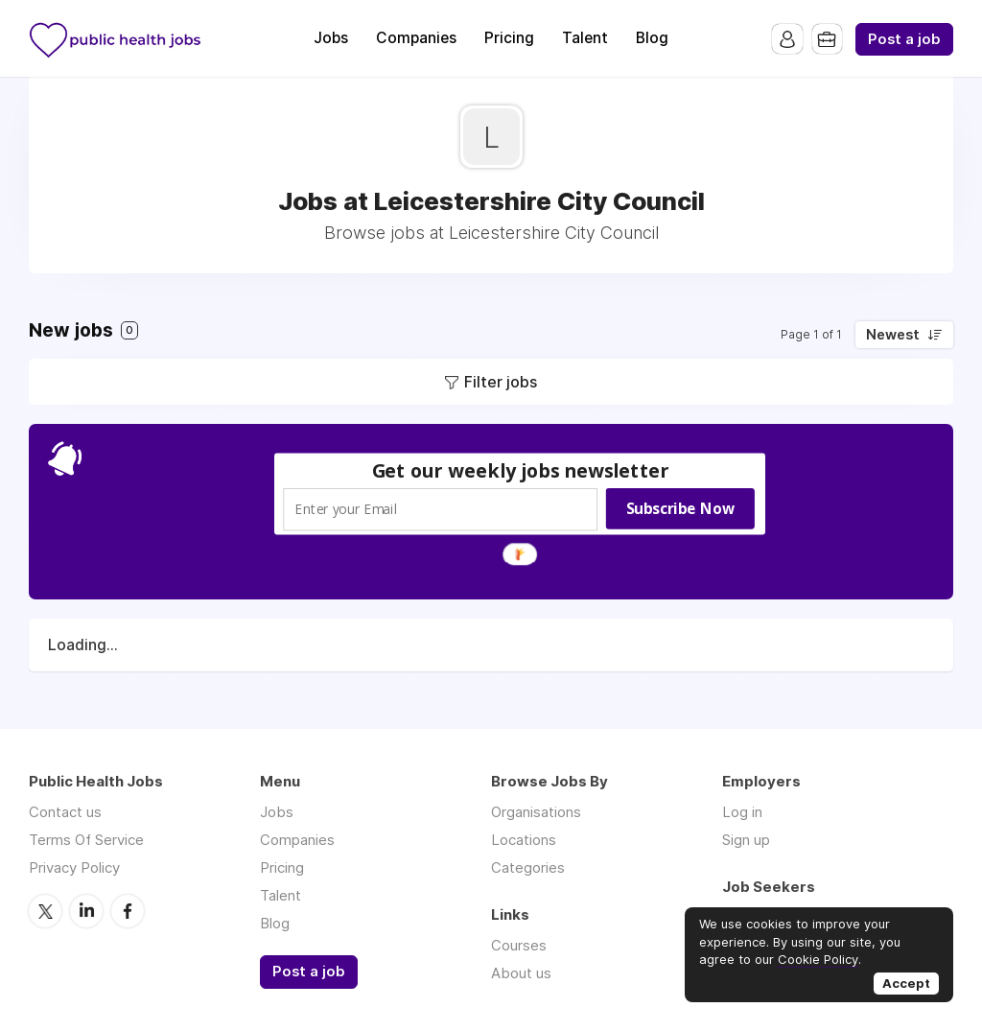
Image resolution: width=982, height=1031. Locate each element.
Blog (652, 38)
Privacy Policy (74, 867)
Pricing (509, 38)
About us (521, 973)
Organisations (536, 812)
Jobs (331, 38)
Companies (416, 38)
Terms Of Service (86, 840)
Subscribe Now (680, 508)
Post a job (904, 39)
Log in (742, 812)
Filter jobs (500, 381)
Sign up (746, 840)
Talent (585, 38)
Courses (519, 945)
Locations (523, 840)
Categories (528, 867)
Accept (906, 983)
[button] (521, 470)
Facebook (127, 910)
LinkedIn (86, 910)
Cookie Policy (818, 959)
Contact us (65, 812)
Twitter (45, 910)
